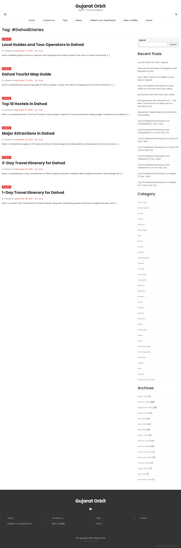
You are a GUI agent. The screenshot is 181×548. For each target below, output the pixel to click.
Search (142, 40)
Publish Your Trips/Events (103, 20)
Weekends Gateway (146, 379)
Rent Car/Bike (131, 20)
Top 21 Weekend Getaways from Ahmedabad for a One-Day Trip (154, 131)
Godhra (141, 263)
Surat (140, 341)
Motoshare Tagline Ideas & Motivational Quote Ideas (157, 113)
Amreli (140, 213)
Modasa (141, 296)
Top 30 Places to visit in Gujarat (153, 62)
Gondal (141, 269)
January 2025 (143, 446)
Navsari (141, 313)
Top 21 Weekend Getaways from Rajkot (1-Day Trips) (157, 175)
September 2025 (145, 407)
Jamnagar (142, 274)
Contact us (48, 20)
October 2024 (144, 463)
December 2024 (145, 452)
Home (32, 20)
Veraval (141, 374)
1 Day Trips (142, 202)
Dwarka (141, 252)
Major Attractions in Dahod (28, 133)
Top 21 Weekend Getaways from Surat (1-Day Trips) (158, 140)
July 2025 (142, 418)
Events (79, 20)
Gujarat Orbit (90, 6)
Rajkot (140, 335)
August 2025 (143, 413)
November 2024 (145, 457)
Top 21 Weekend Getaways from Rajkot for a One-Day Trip (157, 184)
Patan (140, 324)
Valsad (140, 363)
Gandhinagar (143, 258)
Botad (140, 241)
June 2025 (142, 424)
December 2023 (145, 479)
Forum (149, 20)
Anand (140, 219)
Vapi (139, 368)
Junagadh (142, 280)
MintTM (94, 541)
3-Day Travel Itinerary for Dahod (33, 163)
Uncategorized (144, 352)
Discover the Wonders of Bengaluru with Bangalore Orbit (157, 70)
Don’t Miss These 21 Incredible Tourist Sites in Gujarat (156, 78)
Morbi (140, 302)
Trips (64, 20)
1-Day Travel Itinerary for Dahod (33, 192)
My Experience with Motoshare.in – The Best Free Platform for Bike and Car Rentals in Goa (157, 103)
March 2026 (143, 396)
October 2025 (144, 402)
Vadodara (142, 357)
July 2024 (142, 474)
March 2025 (143, 435)
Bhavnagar (142, 230)
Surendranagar (144, 346)
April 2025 (142, 429)
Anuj (41, 51)
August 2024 (143, 468)
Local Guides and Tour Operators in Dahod (43, 44)
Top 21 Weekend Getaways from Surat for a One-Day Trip (158, 149)
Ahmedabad (143, 208)
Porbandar (142, 329)
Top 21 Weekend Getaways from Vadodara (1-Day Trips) (154, 157)
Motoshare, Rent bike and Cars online (156, 94)
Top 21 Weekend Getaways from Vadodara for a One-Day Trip (154, 166)
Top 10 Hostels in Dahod (24, 103)
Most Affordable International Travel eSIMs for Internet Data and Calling (156, 87)
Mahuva (141, 285)
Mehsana (142, 291)
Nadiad (141, 307)
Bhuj (139, 235)
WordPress (175, 546)
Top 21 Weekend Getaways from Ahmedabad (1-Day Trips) (154, 122)
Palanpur (141, 318)
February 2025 (144, 441)
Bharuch (141, 224)
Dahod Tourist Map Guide (26, 74)
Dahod (6, 39)
